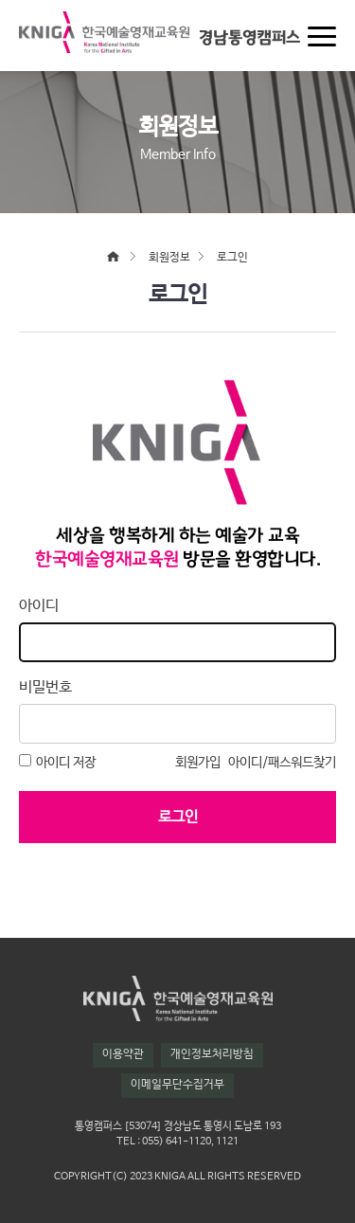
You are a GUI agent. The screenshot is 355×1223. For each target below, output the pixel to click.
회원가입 (198, 762)
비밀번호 (45, 687)
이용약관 (123, 1054)
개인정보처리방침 (212, 1054)
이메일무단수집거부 (177, 1084)
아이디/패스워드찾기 (282, 762)
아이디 (39, 606)
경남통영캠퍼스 (249, 37)
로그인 (178, 817)
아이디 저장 (57, 762)
